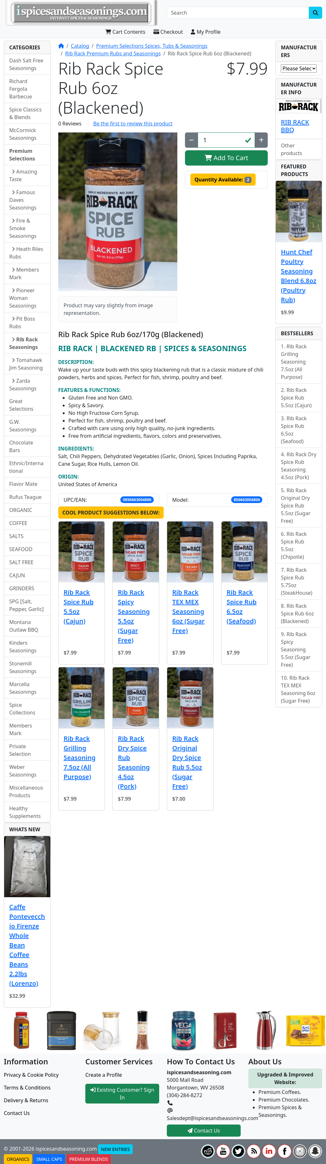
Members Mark (24, 273)
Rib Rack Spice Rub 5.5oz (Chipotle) (294, 545)
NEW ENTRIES (115, 1149)
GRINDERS (21, 588)
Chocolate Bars (21, 446)
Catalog (80, 45)
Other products (291, 149)
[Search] (238, 13)
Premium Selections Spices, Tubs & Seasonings (152, 45)
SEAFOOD (20, 549)
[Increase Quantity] (261, 140)
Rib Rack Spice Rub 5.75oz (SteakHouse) (296, 581)
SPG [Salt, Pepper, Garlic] (26, 605)
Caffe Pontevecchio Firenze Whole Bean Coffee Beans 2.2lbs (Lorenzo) (27, 945)
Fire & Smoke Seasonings (23, 228)
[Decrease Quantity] (191, 140)
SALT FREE (21, 562)
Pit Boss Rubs (22, 322)
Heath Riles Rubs (26, 252)
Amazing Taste (23, 175)
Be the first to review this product (133, 123)
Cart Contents (125, 31)
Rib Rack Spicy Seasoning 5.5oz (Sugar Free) (134, 616)
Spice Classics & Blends (25, 113)
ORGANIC (20, 510)
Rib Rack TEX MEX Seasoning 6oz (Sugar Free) (188, 611)
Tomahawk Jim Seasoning (26, 364)
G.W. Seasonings (23, 425)
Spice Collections (22, 708)
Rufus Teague (25, 496)
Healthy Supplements (25, 812)
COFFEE (18, 523)
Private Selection (20, 750)
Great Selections (21, 405)
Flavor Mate (23, 483)
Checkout (168, 31)
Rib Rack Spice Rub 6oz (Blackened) (297, 613)
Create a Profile (103, 1074)
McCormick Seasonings (23, 134)
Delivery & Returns (26, 1100)
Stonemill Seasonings (23, 667)
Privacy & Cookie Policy (31, 1074)
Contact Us (17, 1113)
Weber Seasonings (23, 770)
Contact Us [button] (204, 1130)
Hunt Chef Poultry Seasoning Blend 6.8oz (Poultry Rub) (298, 276)
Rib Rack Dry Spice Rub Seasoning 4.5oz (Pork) (134, 762)
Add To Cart (226, 157)
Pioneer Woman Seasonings (23, 298)
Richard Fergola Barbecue (20, 89)
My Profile (205, 31)
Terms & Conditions (27, 1087)
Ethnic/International (26, 467)
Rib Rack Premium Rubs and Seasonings (113, 53)
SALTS (16, 536)
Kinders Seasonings (23, 646)
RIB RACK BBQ (295, 126)
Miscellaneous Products (26, 791)
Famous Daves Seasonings (23, 200)
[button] (117, 211)
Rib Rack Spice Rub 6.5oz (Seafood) (242, 606)
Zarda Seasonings (23, 384)
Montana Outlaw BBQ (23, 626)
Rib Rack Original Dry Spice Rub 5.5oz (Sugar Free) (187, 762)
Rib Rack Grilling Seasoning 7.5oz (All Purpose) (80, 757)
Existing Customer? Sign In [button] (122, 1093)
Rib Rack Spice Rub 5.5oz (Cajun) (79, 606)
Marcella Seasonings (23, 688)
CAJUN (17, 575)
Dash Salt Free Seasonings (26, 64)
